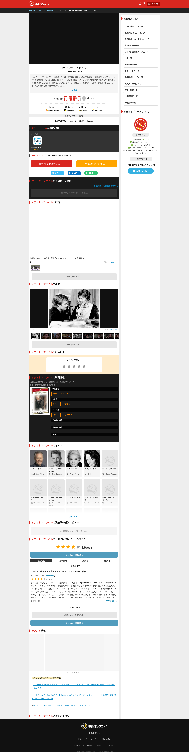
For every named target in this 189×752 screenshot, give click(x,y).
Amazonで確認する (97, 163)
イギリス (67, 404)
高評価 (85, 561)
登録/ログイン (153, 4)
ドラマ (56, 415)
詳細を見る (140, 135)
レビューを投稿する (74, 555)
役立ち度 (41, 561)
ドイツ (56, 404)
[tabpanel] (74, 652)
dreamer (50, 576)
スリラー (67, 415)
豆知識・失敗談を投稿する (106, 186)
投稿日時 (63, 561)
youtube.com (112, 262)
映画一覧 (50, 11)
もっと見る (74, 90)
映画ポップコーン (36, 11)
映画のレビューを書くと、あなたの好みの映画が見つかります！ (62, 705)
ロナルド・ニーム (60, 394)
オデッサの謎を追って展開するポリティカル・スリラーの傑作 (58, 571)
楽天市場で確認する (51, 163)
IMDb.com (114, 329)
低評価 (107, 561)
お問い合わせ (140, 159)
